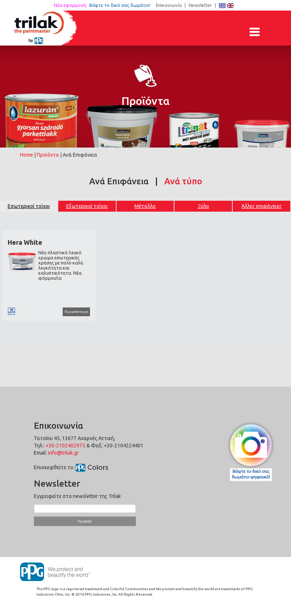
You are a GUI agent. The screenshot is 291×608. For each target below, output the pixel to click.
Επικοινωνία (169, 5)
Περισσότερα (76, 312)
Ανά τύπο (183, 181)
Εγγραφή (85, 521)
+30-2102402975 (65, 445)
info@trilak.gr (63, 453)
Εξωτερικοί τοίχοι (87, 206)
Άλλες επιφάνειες (261, 206)
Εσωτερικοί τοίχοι (29, 206)
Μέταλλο (145, 206)
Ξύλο (203, 206)
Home (26, 155)
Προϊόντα (48, 155)
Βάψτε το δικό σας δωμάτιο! (122, 5)
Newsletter (200, 5)
